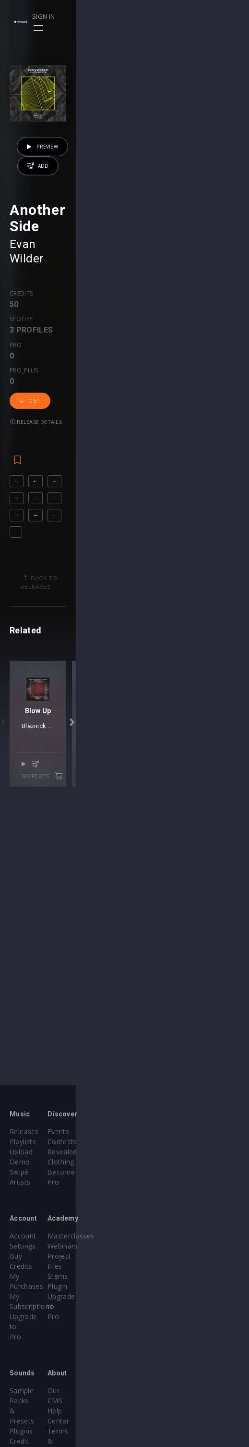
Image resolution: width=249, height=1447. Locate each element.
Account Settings (37, 1225)
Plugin (144, 1266)
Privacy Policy (156, 1360)
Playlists (23, 1141)
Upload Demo (32, 1151)
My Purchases (32, 1245)
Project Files (154, 1245)
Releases (24, 1131)
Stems (144, 1256)
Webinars (149, 1235)
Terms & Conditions (167, 1350)
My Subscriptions (37, 1256)
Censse (151, 990)
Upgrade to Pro (34, 1266)
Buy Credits (28, 1235)
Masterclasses (157, 1225)
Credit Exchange (36, 1350)
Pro (101, 416)
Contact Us (152, 1380)
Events (145, 1131)
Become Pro (154, 1161)
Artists (20, 1171)
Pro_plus (130, 416)
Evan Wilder (41, 381)
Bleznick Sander (109, 990)
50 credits (206, 1029)
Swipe (19, 1161)
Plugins (21, 1340)
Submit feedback (161, 1370)
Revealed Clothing (163, 1151)
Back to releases (128, 678)
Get (174, 425)
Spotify (53, 416)
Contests (149, 1141)
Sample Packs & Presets (49, 1330)
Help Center (153, 1340)
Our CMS (148, 1330)
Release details (36, 446)
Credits (21, 416)
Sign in (206, 16)
